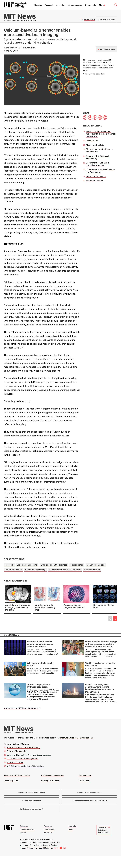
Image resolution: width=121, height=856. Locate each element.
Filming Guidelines (50, 781)
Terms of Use (85, 775)
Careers (46, 845)
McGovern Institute (95, 145)
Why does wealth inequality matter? (40, 664)
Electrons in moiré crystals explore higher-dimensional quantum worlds (40, 644)
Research (49, 5)
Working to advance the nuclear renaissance (100, 664)
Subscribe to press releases (89, 792)
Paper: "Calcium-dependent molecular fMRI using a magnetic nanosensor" (101, 134)
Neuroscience (77, 565)
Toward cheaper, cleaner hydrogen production (38, 685)
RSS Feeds (84, 781)
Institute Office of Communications (76, 738)
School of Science (94, 180)
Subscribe (89, 19)
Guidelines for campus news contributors (89, 801)
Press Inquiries (11, 781)
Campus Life (90, 5)
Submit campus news (31, 801)
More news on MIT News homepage (21, 708)
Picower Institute (92, 569)
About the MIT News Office (17, 775)
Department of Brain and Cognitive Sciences (97, 164)
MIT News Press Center (52, 775)
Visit (22, 845)
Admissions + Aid (74, 5)
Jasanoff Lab (92, 140)
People (39, 845)
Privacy (23, 848)
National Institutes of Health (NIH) (65, 569)
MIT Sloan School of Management (22, 758)
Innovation (60, 5)
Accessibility (32, 848)
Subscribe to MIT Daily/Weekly (31, 792)
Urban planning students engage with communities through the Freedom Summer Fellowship (101, 644)
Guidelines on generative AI (31, 809)
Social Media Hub (46, 848)
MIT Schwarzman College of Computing (25, 766)
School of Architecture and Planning (23, 747)
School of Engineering (96, 176)
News (70, 829)
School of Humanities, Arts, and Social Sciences (29, 755)
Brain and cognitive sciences (54, 565)
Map (26, 845)
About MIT (48, 833)
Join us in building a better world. (104, 830)
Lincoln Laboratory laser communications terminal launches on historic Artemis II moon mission (99, 688)
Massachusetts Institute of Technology (36, 839)
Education (37, 5)
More (102, 5)
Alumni (23, 833)
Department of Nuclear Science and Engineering (100, 170)
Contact (54, 845)
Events (32, 845)
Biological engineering (27, 565)
